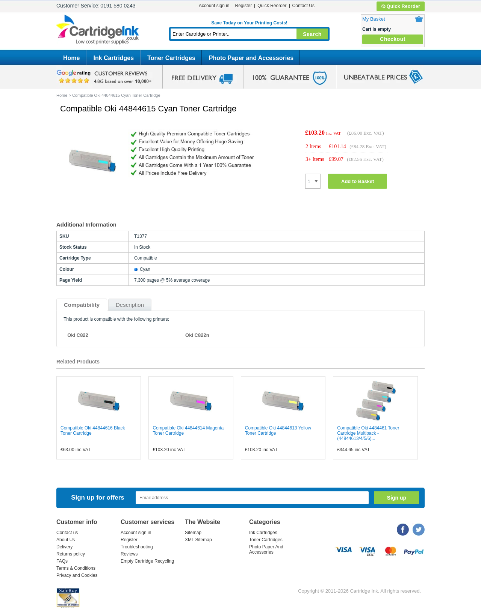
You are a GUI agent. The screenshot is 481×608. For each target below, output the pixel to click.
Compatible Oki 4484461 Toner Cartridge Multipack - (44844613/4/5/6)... (368, 433)
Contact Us (303, 5)
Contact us (67, 532)
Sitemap (193, 532)
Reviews (129, 554)
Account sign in (214, 5)
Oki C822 (77, 335)
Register (243, 5)
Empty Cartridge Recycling (147, 561)
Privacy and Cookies (76, 575)
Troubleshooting (137, 546)
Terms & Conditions (75, 568)
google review (105, 77)
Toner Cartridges (171, 58)
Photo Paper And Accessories (266, 549)
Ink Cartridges (113, 58)
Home (71, 58)
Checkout (392, 39)
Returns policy (70, 554)
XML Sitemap (198, 539)
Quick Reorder (400, 6)
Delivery (64, 546)
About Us (65, 539)
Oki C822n (197, 335)
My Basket (373, 19)
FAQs (62, 561)
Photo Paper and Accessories (251, 58)
